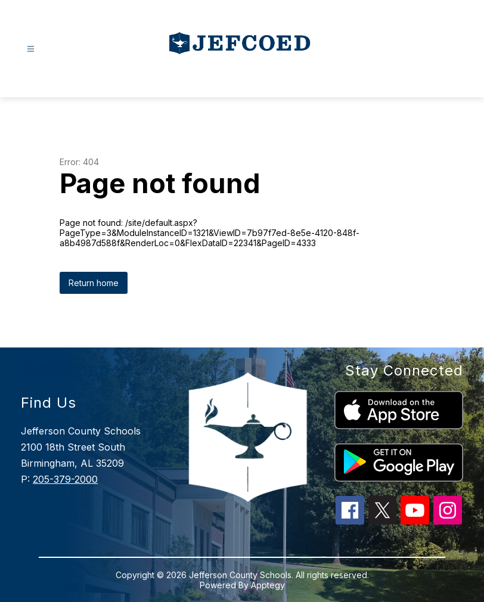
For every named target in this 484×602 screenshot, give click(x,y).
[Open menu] (31, 49)
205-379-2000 (65, 479)
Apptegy (268, 585)
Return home (94, 283)
